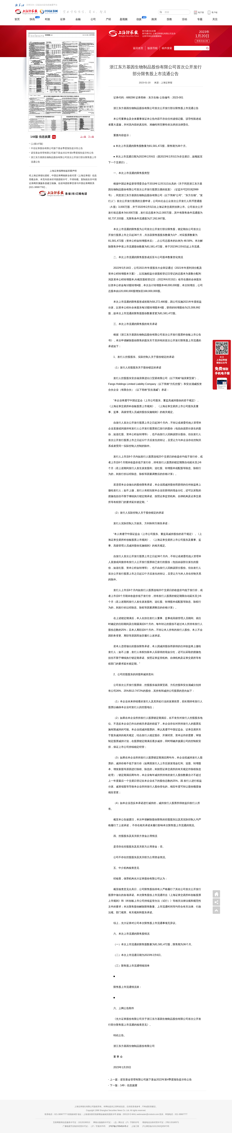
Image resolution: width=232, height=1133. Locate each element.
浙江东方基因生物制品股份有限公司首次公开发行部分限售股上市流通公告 (63, 159)
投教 (169, 19)
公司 (93, 19)
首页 (17, 19)
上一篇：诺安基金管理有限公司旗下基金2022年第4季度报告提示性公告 (151, 1079)
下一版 (91, 136)
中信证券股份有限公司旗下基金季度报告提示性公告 (57, 148)
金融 (78, 19)
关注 (215, 19)
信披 (138, 19)
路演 (154, 19)
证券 (62, 19)
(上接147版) (37, 143)
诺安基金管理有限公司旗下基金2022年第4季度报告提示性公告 (62, 152)
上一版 (83, 136)
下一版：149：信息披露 (123, 1085)
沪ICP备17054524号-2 (118, 1126)
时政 (47, 19)
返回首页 (138, 48)
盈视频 (123, 19)
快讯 (32, 19)
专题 (199, 19)
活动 (184, 19)
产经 (108, 19)
